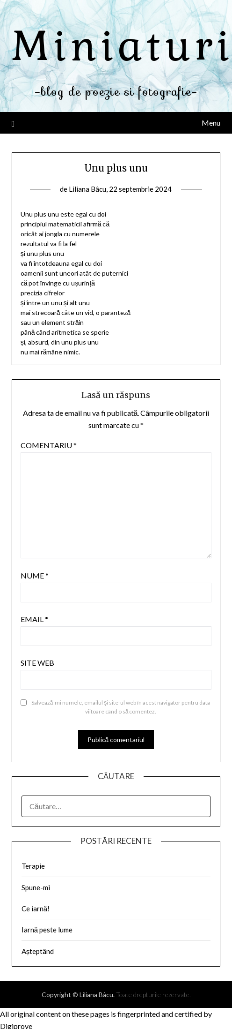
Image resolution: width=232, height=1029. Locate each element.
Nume (35, 575)
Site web (37, 662)
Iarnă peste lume (47, 929)
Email (34, 619)
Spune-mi (36, 887)
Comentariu (49, 445)
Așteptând (38, 951)
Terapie (33, 866)
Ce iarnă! (36, 908)
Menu (211, 122)
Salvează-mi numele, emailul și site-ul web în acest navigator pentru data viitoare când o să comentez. (120, 707)
